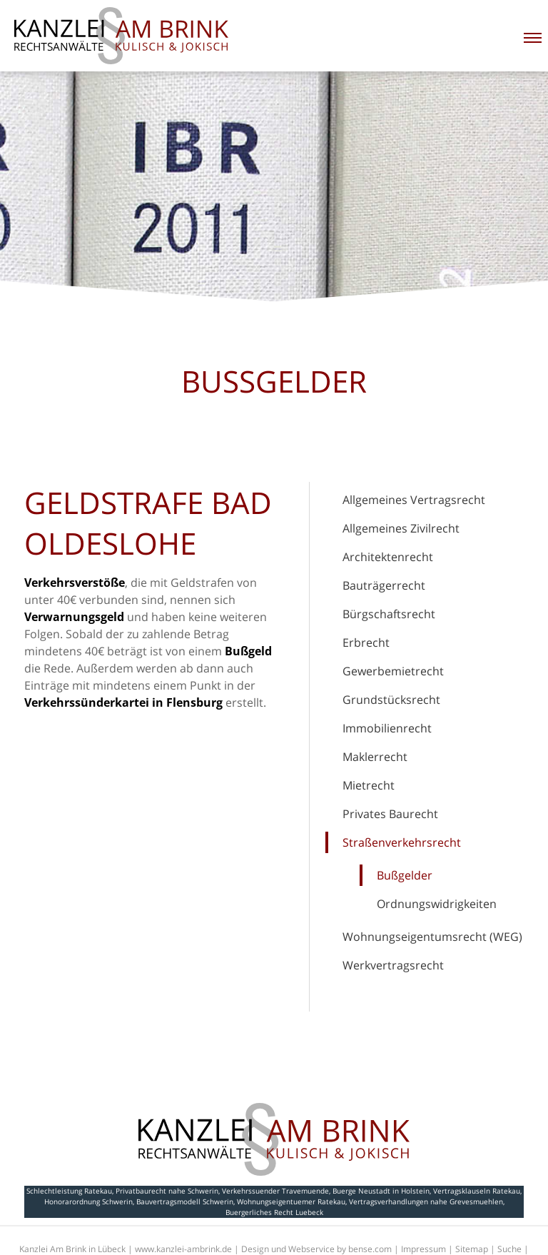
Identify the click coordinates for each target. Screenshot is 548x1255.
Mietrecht (368, 785)
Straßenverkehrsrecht (401, 842)
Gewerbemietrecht (393, 671)
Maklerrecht (374, 757)
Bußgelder (404, 875)
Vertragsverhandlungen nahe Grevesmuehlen (426, 1201)
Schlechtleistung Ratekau (69, 1191)
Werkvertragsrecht (393, 965)
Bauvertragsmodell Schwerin (184, 1201)
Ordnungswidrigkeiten (437, 904)
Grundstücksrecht (391, 699)
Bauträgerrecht (383, 585)
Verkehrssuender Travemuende (275, 1191)
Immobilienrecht (387, 728)
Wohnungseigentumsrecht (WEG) (432, 936)
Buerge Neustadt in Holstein (381, 1191)
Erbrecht (366, 642)
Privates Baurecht (390, 814)
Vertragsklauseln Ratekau (476, 1191)
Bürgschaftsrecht (388, 614)
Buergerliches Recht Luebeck (274, 1212)
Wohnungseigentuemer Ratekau (291, 1201)
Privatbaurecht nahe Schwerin (167, 1191)
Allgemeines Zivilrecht (401, 528)
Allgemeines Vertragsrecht (413, 500)
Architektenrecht (387, 557)
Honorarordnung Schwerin (88, 1201)
